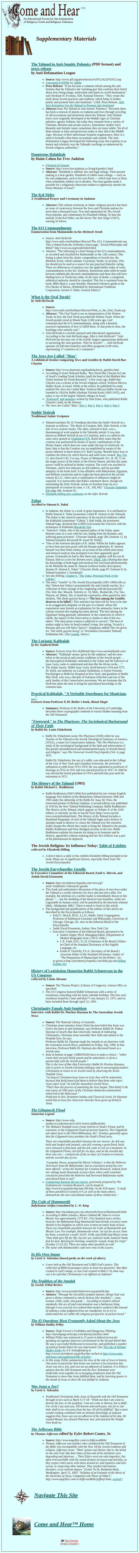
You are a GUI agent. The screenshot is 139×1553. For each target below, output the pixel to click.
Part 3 (99, 405)
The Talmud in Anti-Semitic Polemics (61, 64)
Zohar (36, 500)
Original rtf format (57, 165)
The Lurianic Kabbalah (50, 641)
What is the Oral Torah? (50, 297)
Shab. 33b (100, 559)
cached (117, 1479)
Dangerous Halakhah (48, 154)
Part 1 (82, 405)
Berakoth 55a (82, 527)
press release (41, 68)
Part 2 (91, 405)
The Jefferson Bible (46, 1429)
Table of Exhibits (112, 846)
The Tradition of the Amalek (53, 1281)
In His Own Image (45, 1254)
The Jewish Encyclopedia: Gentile (58, 869)
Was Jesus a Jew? (45, 1386)
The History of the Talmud (52, 783)
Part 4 (107, 405)
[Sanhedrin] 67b (80, 438)
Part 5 (116, 405)
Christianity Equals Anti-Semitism (59, 1008)
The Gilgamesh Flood (48, 1110)
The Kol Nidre (42, 195)
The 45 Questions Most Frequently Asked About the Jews (75, 1321)
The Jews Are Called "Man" (54, 356)
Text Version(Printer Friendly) (69, 1542)
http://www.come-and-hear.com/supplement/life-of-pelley (84, 1355)
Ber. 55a (122, 454)
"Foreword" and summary (61, 399)
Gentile (75, 634)
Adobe (77, 82)
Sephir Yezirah (43, 412)
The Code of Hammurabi (50, 1202)
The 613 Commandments (51, 228)
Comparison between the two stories (67, 1181)
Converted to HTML (58, 82)
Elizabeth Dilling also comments (64, 493)
